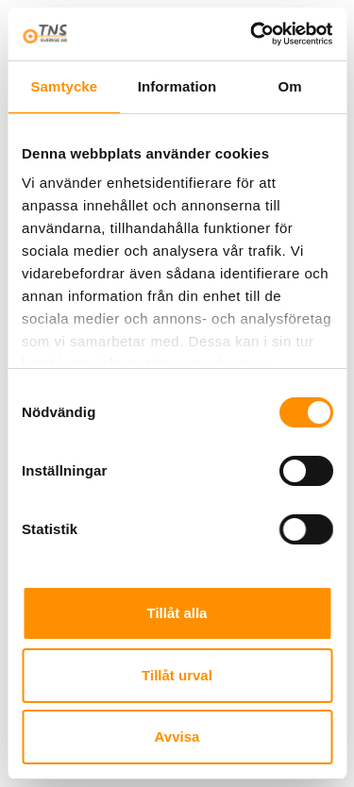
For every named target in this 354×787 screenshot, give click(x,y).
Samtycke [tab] (63, 86)
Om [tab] (290, 86)
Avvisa (177, 736)
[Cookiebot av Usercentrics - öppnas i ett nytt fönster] (252, 34)
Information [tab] (177, 86)
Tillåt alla (177, 613)
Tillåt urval (177, 675)
